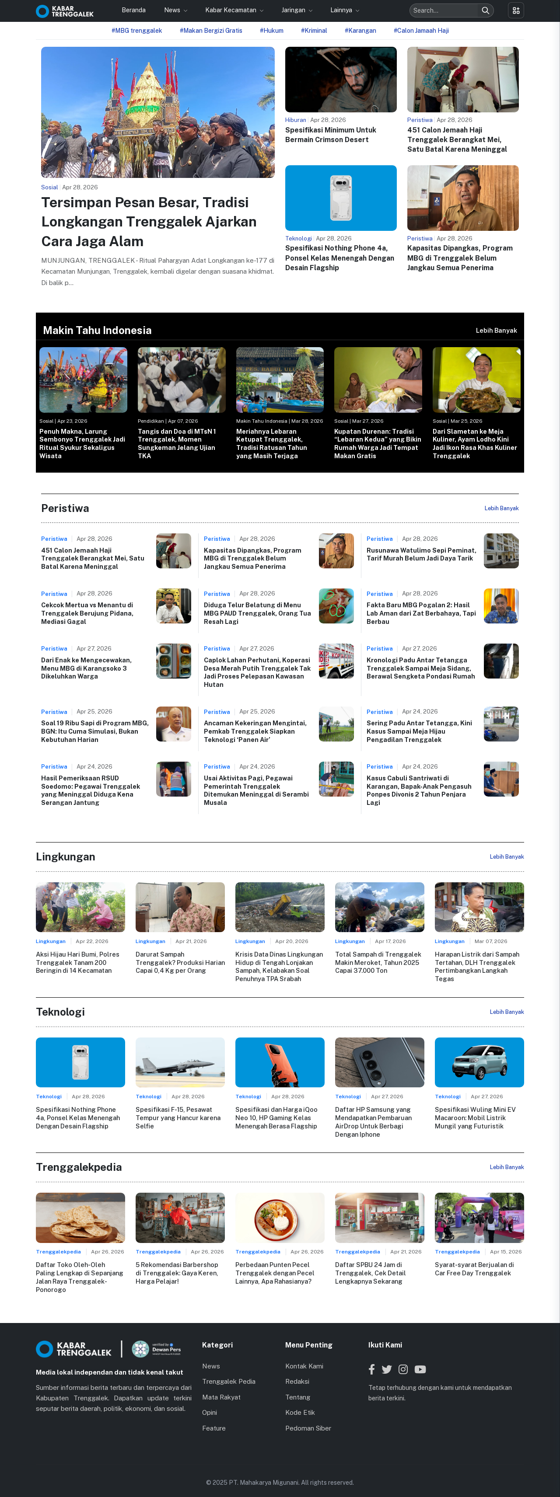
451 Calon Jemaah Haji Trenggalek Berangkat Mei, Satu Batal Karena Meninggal (457, 140)
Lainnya (342, 10)
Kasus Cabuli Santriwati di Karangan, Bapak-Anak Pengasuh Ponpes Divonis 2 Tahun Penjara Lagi (419, 790)
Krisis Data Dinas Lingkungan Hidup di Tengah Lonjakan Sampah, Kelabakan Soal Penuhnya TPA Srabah (279, 966)
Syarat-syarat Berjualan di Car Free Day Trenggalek (474, 1268)
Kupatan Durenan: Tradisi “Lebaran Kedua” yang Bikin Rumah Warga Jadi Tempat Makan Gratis (377, 444)
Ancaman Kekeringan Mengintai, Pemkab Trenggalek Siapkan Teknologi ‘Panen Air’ (255, 731)
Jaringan (294, 10)
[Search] (486, 10)
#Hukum (272, 30)
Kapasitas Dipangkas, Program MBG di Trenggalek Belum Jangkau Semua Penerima (460, 258)
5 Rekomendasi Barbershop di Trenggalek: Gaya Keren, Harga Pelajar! (177, 1272)
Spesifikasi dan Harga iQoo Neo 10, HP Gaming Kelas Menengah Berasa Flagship (276, 1117)
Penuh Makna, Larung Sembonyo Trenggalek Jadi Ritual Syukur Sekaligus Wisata (82, 444)
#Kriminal (314, 30)
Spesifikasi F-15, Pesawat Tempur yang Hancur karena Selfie (178, 1117)
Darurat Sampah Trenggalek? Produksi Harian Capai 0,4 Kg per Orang (180, 962)
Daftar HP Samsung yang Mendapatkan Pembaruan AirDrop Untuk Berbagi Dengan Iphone (373, 1121)
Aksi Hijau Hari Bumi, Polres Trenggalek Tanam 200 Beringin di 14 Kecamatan (77, 962)
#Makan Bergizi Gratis (211, 30)
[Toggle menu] (516, 10)
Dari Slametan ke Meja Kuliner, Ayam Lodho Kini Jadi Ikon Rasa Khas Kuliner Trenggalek (475, 444)
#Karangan (360, 30)
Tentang (297, 1388)
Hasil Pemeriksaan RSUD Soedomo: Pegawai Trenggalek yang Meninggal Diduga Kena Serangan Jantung (90, 790)
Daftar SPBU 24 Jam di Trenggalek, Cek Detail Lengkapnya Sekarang (370, 1272)
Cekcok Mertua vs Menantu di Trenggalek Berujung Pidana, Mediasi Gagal (87, 613)
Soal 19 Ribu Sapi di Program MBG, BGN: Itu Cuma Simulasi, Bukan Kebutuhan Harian (95, 731)
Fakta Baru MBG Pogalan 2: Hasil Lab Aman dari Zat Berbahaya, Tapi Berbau (421, 613)
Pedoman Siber (308, 1419)
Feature (214, 1419)
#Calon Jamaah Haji (421, 30)
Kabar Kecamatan (231, 10)
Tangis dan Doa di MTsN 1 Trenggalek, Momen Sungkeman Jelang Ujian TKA (177, 444)
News (173, 10)
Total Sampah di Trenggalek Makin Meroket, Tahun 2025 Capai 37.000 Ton (377, 962)
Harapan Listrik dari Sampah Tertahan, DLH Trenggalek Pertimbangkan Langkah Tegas (477, 966)
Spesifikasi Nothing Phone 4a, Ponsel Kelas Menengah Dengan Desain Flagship (339, 258)
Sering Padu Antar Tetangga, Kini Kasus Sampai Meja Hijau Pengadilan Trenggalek (419, 731)
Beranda (134, 10)
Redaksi (297, 1372)
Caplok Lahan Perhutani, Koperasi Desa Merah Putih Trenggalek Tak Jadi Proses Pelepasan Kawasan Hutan (257, 672)
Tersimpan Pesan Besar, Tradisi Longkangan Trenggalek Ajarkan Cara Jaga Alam (149, 222)
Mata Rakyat (221, 1388)
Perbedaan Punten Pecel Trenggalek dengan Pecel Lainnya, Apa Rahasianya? (274, 1272)
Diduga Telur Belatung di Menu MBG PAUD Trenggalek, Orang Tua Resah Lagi (257, 613)
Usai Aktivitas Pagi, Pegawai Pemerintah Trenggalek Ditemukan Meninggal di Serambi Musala (256, 790)
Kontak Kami (304, 1357)
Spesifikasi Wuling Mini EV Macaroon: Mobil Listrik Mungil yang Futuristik (475, 1117)
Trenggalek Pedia (229, 1372)
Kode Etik (300, 1403)
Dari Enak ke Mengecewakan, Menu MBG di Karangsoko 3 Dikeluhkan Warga (86, 668)
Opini (209, 1403)
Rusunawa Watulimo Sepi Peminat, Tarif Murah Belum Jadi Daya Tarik (421, 554)
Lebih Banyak (496, 330)
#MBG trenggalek (137, 30)
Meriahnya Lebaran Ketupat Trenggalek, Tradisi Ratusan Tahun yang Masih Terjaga (271, 444)
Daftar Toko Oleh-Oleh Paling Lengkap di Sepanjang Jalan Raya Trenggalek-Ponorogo (80, 1272)
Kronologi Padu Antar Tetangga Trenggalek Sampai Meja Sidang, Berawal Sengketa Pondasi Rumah (421, 668)
